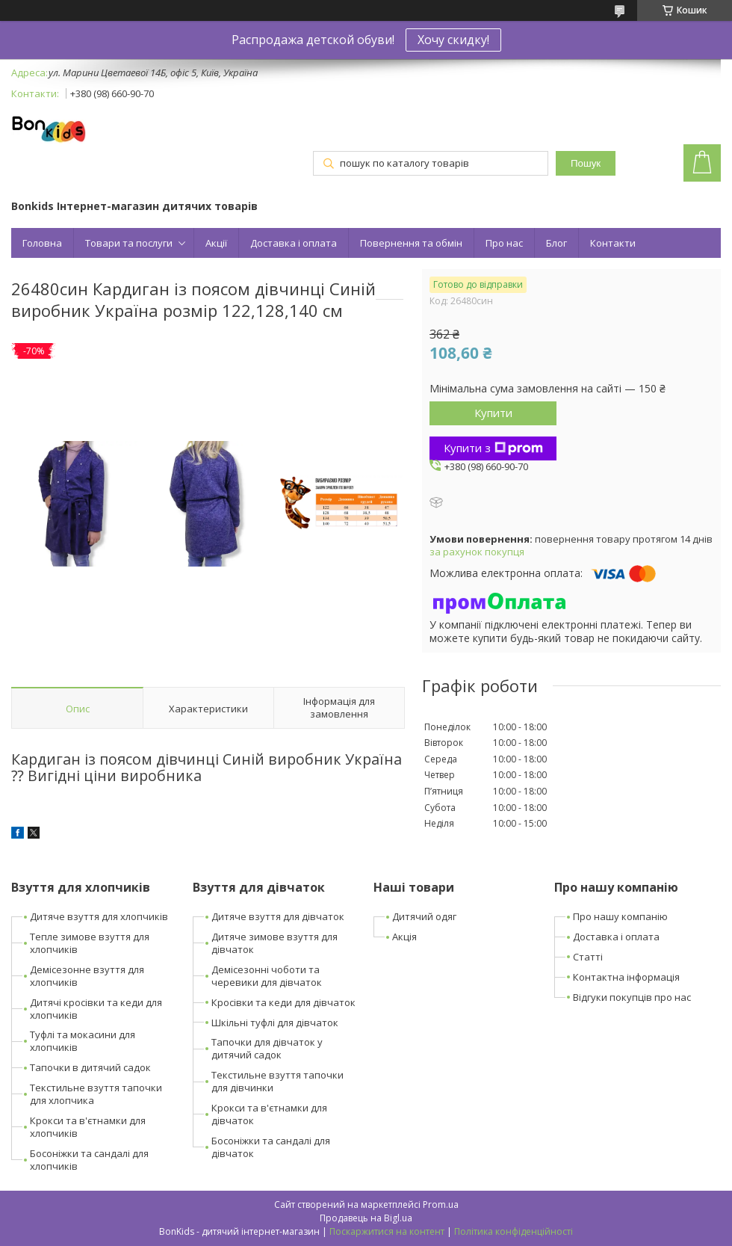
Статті (588, 956)
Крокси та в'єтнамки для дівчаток (269, 1114)
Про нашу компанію (620, 916)
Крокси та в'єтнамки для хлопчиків (88, 1127)
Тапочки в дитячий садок (90, 1067)
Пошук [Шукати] (586, 163)
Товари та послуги (129, 243)
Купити (493, 412)
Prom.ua (441, 1204)
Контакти (613, 243)
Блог (556, 243)
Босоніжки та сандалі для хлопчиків (89, 1160)
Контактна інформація (626, 977)
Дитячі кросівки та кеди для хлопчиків (96, 1009)
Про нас (504, 243)
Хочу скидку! (453, 39)
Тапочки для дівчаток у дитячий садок (267, 1048)
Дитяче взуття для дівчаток (277, 916)
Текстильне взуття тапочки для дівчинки (277, 1081)
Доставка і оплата (293, 243)
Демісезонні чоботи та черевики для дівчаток (266, 976)
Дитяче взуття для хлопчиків (99, 916)
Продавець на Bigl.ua (366, 1218)
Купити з (493, 447)
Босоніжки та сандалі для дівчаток (270, 1147)
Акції (216, 243)
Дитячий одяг (424, 916)
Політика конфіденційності (513, 1231)
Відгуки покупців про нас (632, 997)
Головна (42, 243)
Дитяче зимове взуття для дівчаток (274, 943)
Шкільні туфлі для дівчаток (274, 1022)
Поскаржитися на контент (386, 1231)
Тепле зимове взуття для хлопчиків (89, 943)
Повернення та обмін (411, 243)
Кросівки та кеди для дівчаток (283, 1002)
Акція (404, 936)
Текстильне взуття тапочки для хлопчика (96, 1094)
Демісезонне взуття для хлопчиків (87, 976)
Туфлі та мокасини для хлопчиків (82, 1041)
